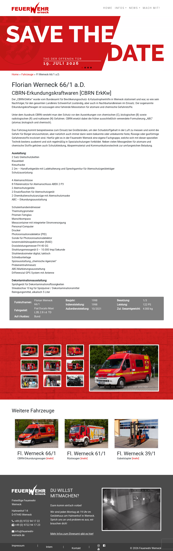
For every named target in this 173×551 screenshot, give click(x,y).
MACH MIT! (151, 7)
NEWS (133, 7)
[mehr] (49, 458)
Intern (49, 546)
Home (15, 74)
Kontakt (76, 548)
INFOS (120, 7)
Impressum (18, 545)
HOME (107, 7)
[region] (86, 43)
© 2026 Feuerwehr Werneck (145, 548)
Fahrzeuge (27, 74)
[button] (82, 67)
